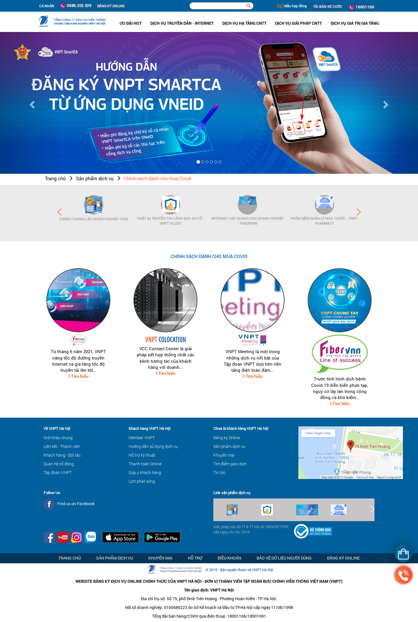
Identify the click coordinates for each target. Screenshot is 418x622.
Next (359, 211)
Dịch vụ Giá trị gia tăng (355, 23)
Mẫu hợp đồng (292, 5)
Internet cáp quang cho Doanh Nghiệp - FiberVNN (247, 221)
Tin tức (219, 472)
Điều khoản (229, 558)
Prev (59, 211)
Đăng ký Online (226, 437)
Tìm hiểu (79, 376)
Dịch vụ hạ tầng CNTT (244, 23)
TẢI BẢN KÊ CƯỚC (327, 6)
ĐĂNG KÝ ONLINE (111, 5)
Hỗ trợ (195, 558)
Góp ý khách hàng (145, 472)
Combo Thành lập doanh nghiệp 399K (93, 219)
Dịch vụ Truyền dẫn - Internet (182, 23)
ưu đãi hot (131, 23)
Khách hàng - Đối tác (62, 455)
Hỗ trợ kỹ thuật (142, 455)
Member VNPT (142, 437)
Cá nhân (46, 5)
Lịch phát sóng (142, 481)
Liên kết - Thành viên (62, 446)
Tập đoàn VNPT (58, 472)
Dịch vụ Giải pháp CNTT (298, 23)
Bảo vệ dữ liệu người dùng (284, 558)
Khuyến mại (224, 455)
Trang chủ (55, 178)
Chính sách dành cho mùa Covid (157, 178)
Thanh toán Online (145, 463)
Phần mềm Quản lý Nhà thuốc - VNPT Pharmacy (324, 221)
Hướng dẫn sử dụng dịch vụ (153, 446)
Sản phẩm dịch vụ (94, 178)
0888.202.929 (75, 5)
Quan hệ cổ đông (59, 463)
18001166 (361, 7)
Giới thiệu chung (58, 437)
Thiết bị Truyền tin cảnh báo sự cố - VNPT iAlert (170, 221)
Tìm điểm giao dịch (230, 463)
